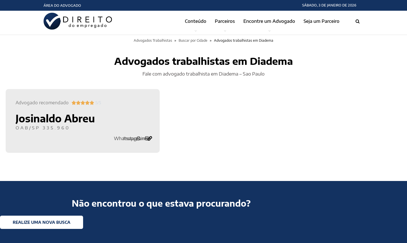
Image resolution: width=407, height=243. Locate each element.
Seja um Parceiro (321, 21)
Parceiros (225, 21)
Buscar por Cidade (193, 40)
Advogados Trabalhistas (153, 40)
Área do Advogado (62, 5)
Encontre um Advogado (269, 21)
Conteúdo (195, 21)
